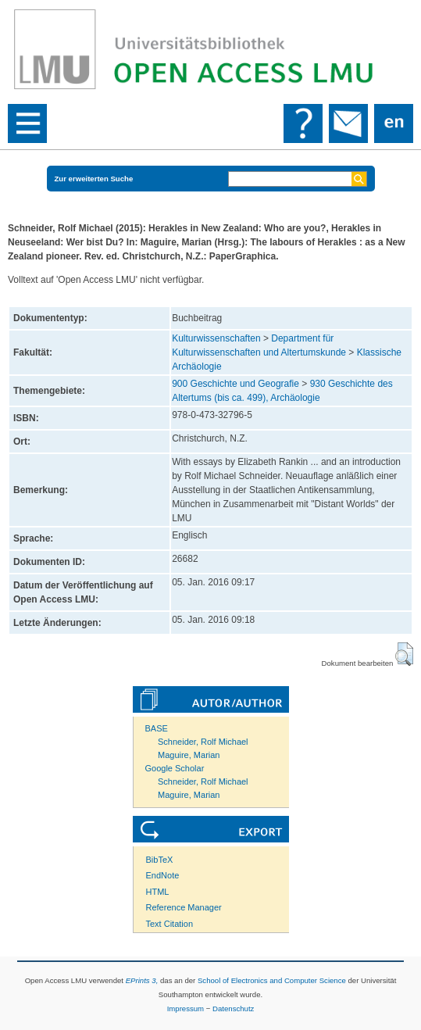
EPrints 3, (142, 980)
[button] (404, 654)
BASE (156, 728)
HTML (157, 891)
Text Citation (170, 923)
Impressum (185, 1008)
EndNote (163, 875)
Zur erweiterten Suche (94, 178)
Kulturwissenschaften (216, 338)
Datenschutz (233, 1008)
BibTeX (159, 859)
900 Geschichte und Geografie (235, 383)
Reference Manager (184, 907)
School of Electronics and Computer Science (272, 980)
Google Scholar (175, 768)
